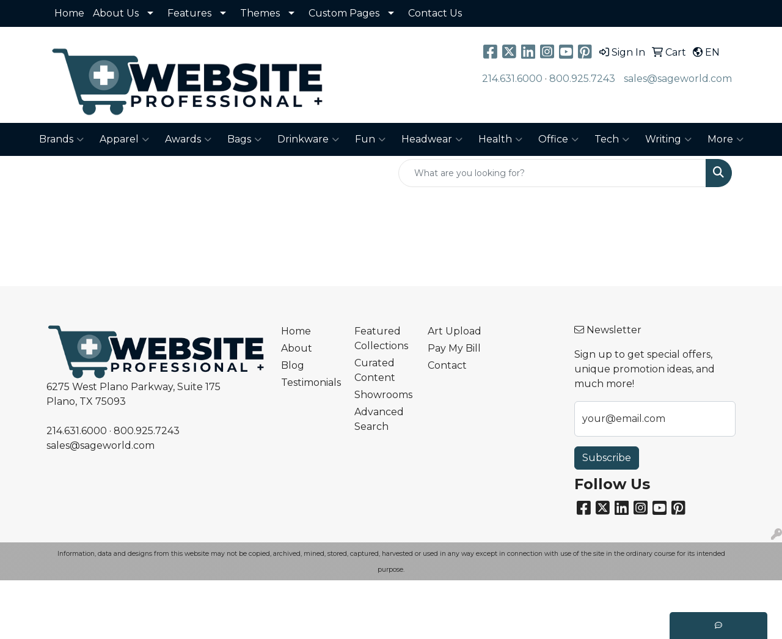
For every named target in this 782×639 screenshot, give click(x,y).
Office (558, 139)
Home (69, 13)
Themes (260, 13)
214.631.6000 (512, 78)
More (725, 139)
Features (189, 13)
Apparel (124, 139)
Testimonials (310, 382)
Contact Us (435, 13)
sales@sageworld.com (678, 78)
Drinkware (308, 139)
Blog (292, 365)
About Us (116, 13)
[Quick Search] (552, 173)
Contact (447, 365)
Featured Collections (381, 338)
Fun (370, 139)
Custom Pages (344, 13)
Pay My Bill (454, 348)
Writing (668, 139)
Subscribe (606, 458)
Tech (611, 139)
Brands (61, 139)
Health (500, 139)
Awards (188, 139)
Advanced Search (379, 419)
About (296, 348)
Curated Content (374, 370)
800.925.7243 (582, 78)
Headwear (431, 139)
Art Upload (454, 331)
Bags (244, 139)
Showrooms (383, 395)
